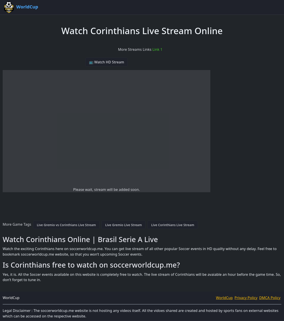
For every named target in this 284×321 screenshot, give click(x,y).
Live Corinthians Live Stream (172, 225)
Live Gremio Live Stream (123, 225)
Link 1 (157, 49)
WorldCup (224, 297)
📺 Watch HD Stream (106, 62)
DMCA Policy (269, 297)
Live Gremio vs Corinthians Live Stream (66, 225)
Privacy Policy (246, 297)
